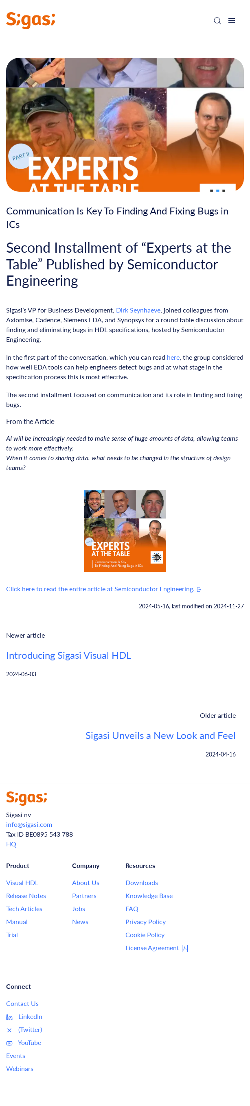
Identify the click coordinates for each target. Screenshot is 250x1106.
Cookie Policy (144, 934)
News (80, 921)
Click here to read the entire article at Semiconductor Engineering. (104, 588)
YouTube (23, 1042)
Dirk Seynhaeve (138, 310)
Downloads (141, 882)
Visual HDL (22, 882)
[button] (232, 20)
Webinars (19, 1068)
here (173, 357)
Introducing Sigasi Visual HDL (68, 655)
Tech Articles (24, 908)
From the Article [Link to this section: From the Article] (30, 421)
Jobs (78, 908)
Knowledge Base (149, 895)
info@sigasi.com (29, 824)
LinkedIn (24, 1016)
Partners (84, 895)
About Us (85, 882)
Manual (17, 921)
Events (15, 1055)
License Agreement (157, 948)
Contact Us (22, 1003)
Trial (12, 934)
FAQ (131, 908)
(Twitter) (24, 1029)
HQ (11, 844)
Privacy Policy (145, 921)
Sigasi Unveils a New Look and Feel (161, 735)
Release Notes (26, 895)
